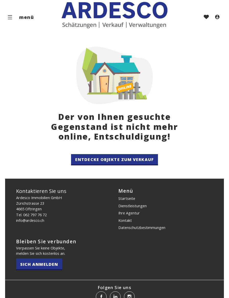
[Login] (217, 17)
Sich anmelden (39, 264)
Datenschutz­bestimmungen (141, 227)
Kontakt (125, 220)
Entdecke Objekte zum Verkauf (114, 159)
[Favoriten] (206, 17)
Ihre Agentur (129, 212)
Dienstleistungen (132, 205)
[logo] (114, 15)
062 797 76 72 (35, 214)
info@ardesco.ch (30, 220)
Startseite (126, 198)
